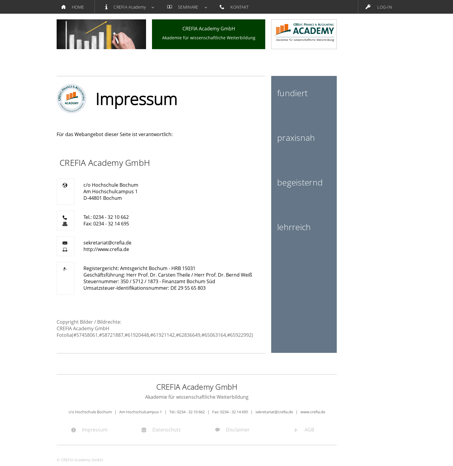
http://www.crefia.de (106, 249)
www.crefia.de (312, 411)
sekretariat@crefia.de (107, 242)
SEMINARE (186, 7)
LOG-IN (379, 7)
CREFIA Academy (128, 7)
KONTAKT (237, 7)
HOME (75, 7)
